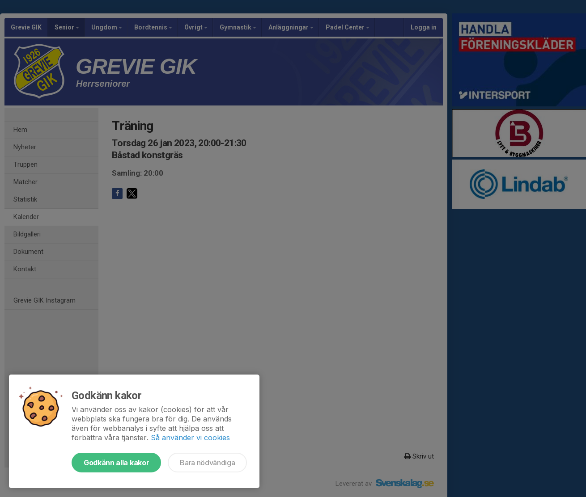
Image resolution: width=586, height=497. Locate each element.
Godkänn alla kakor (116, 462)
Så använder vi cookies (190, 437)
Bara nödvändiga (207, 462)
